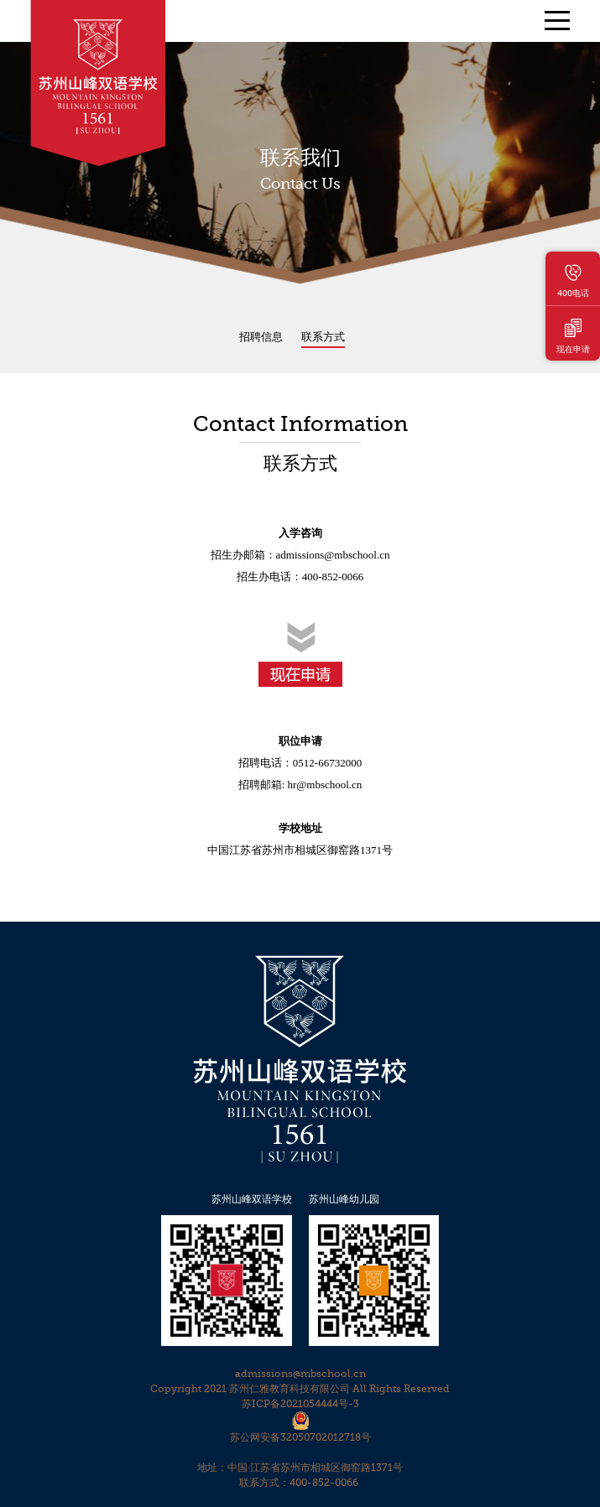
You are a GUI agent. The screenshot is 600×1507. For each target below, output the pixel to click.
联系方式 (323, 336)
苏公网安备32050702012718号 (300, 1437)
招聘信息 (261, 336)
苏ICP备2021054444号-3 (300, 1404)
